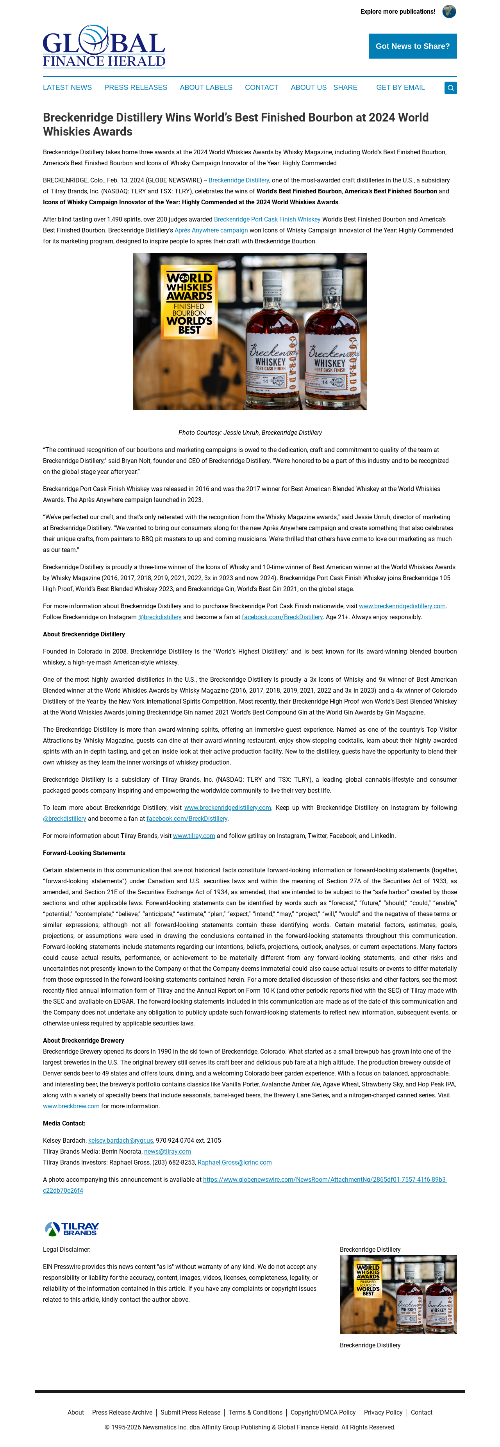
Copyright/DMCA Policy (323, 1412)
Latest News (67, 87)
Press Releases (135, 87)
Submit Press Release (190, 1412)
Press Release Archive (122, 1412)
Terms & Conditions (255, 1412)
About (76, 1412)
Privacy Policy (383, 1412)
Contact (262, 87)
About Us (309, 87)
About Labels (206, 87)
